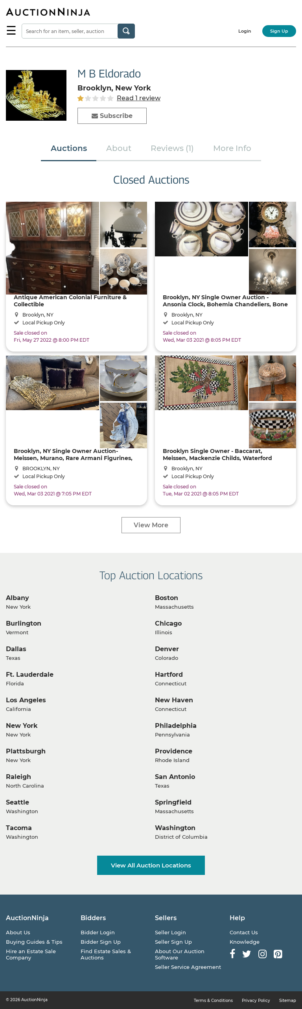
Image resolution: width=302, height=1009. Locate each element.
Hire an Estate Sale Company (31, 954)
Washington (175, 828)
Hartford (169, 674)
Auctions (69, 148)
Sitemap (287, 1000)
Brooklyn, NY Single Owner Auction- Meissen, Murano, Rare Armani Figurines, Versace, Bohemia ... (73, 454)
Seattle (17, 802)
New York (22, 725)
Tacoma (19, 828)
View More (151, 525)
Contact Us (244, 932)
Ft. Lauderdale (29, 674)
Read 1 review (138, 98)
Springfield (173, 802)
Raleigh (18, 777)
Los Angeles (26, 700)
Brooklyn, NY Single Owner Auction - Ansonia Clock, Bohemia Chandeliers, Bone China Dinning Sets (225, 300)
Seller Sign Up (173, 942)
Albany (17, 598)
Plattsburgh (26, 751)
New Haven (174, 700)
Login (244, 31)
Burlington (23, 623)
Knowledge (245, 942)
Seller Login (170, 932)
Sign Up (279, 31)
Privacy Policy (256, 1000)
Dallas (16, 649)
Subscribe (112, 116)
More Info (232, 148)
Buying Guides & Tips (34, 942)
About (118, 148)
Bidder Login (98, 932)
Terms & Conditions (213, 1000)
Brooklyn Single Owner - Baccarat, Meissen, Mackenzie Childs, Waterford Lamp (217, 454)
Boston (166, 598)
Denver (167, 649)
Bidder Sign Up (101, 942)
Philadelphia (176, 725)
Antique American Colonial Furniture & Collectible (70, 300)
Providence (173, 751)
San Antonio (175, 777)
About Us (18, 932)
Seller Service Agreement (188, 967)
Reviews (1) (172, 148)
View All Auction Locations (151, 865)
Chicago (168, 623)
